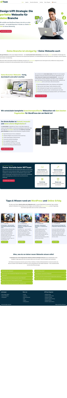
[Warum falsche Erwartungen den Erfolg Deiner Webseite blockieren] (59, 218)
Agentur (26, 2)
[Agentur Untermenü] (28, 2)
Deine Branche (32, 60)
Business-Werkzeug (45, 206)
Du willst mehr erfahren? (8, 180)
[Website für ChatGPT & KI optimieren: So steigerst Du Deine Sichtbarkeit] (25, 218)
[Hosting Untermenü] (43, 2)
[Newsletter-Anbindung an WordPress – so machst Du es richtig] (42, 218)
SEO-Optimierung (38, 81)
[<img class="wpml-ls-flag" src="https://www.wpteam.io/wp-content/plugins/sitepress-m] (56, 2)
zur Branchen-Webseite (41, 95)
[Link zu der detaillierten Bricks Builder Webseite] (51, 136)
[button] (17, 271)
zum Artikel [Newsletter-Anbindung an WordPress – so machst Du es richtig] (38, 241)
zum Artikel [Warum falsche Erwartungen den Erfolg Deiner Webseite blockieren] (55, 241)
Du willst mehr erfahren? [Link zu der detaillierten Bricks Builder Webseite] (7, 148)
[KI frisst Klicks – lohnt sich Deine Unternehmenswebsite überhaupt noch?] (8, 218)
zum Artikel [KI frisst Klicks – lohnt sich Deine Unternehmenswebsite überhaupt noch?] (4, 241)
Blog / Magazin (47, 2)
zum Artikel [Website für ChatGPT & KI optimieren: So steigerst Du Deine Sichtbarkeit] (21, 241)
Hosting (41, 2)
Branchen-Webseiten (34, 2)
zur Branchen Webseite (6, 31)
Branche (50, 54)
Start (23, 2)
